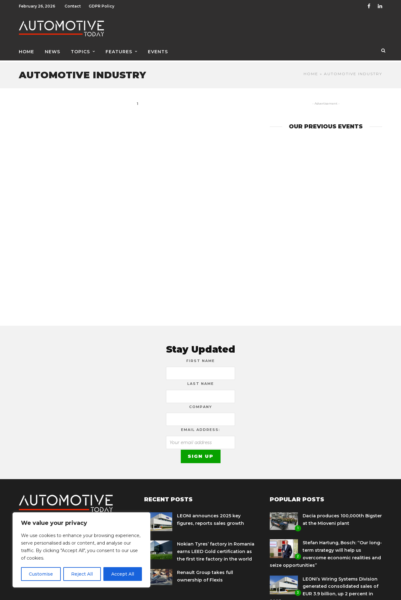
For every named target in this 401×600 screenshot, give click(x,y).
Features (119, 49)
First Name (200, 356)
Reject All (82, 574)
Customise (41, 574)
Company (200, 402)
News (52, 49)
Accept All (122, 574)
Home (26, 49)
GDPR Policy (101, 6)
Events (158, 49)
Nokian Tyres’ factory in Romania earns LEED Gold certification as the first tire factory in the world (215, 547)
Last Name (200, 379)
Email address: (200, 425)
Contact (73, 6)
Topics (80, 49)
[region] (81, 549)
